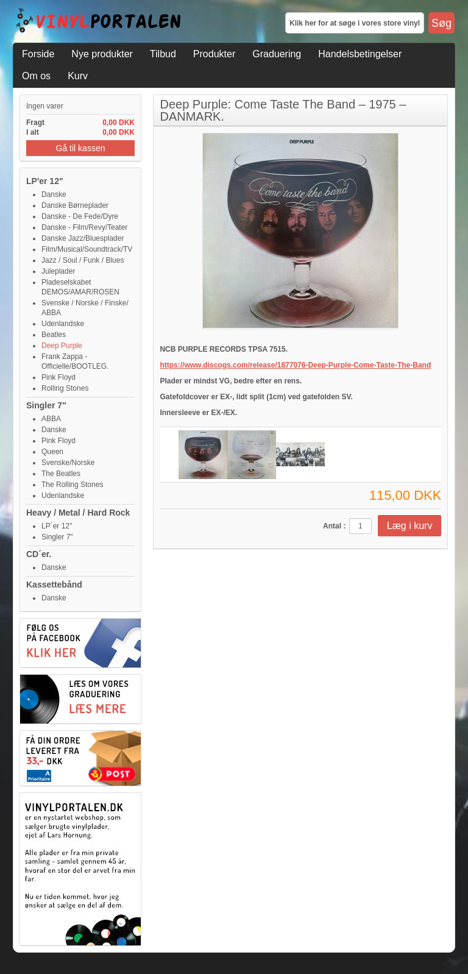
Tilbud (163, 54)
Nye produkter (102, 54)
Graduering (276, 54)
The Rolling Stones (72, 484)
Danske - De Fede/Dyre (79, 216)
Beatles (53, 334)
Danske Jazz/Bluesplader (82, 238)
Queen (52, 451)
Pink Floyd (58, 377)
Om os (36, 76)
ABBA (51, 418)
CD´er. (38, 554)
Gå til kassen (80, 148)
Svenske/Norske (67, 462)
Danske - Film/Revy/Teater (84, 227)
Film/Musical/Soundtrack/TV (86, 249)
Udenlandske (62, 323)
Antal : (334, 526)
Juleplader (58, 271)
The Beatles (60, 473)
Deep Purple (61, 345)
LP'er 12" (44, 181)
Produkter (214, 54)
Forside (38, 54)
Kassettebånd (54, 584)
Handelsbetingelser (360, 54)
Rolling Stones (64, 388)
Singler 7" (46, 405)
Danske (53, 194)
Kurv (78, 76)
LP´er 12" (56, 526)
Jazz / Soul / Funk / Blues (82, 260)
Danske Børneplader (74, 205)
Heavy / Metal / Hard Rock (78, 512)
